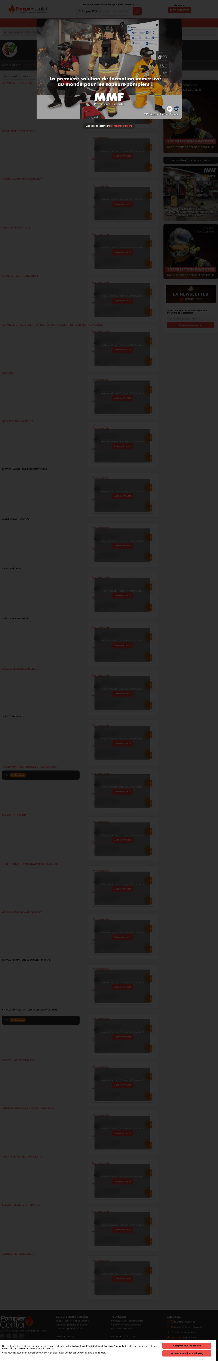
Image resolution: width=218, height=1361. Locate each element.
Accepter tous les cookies (187, 1345)
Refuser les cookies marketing (187, 1353)
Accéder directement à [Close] (109, 125)
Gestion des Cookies (75, 1353)
